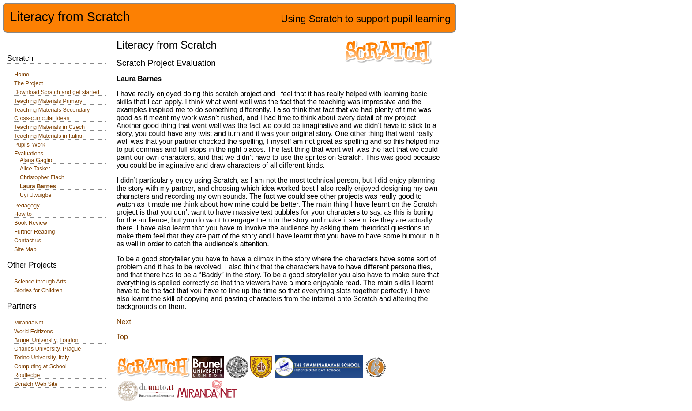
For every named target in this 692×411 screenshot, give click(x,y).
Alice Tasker (35, 168)
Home (21, 74)
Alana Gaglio (36, 160)
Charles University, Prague (47, 348)
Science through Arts (40, 281)
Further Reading (34, 231)
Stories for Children (38, 290)
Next (124, 321)
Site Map (25, 249)
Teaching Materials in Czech (49, 127)
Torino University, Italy (41, 357)
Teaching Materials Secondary (52, 109)
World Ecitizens (33, 331)
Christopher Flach (42, 177)
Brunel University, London (46, 340)
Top (122, 336)
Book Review (30, 222)
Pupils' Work (29, 144)
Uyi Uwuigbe (36, 195)
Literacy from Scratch (70, 17)
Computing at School (40, 366)
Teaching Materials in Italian (49, 135)
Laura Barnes (38, 186)
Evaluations (28, 153)
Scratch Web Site (36, 384)
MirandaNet (28, 322)
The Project (28, 83)
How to (23, 214)
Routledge (27, 375)
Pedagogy (27, 205)
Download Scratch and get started (56, 92)
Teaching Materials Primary (48, 101)
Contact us (27, 240)
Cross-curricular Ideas (41, 118)
